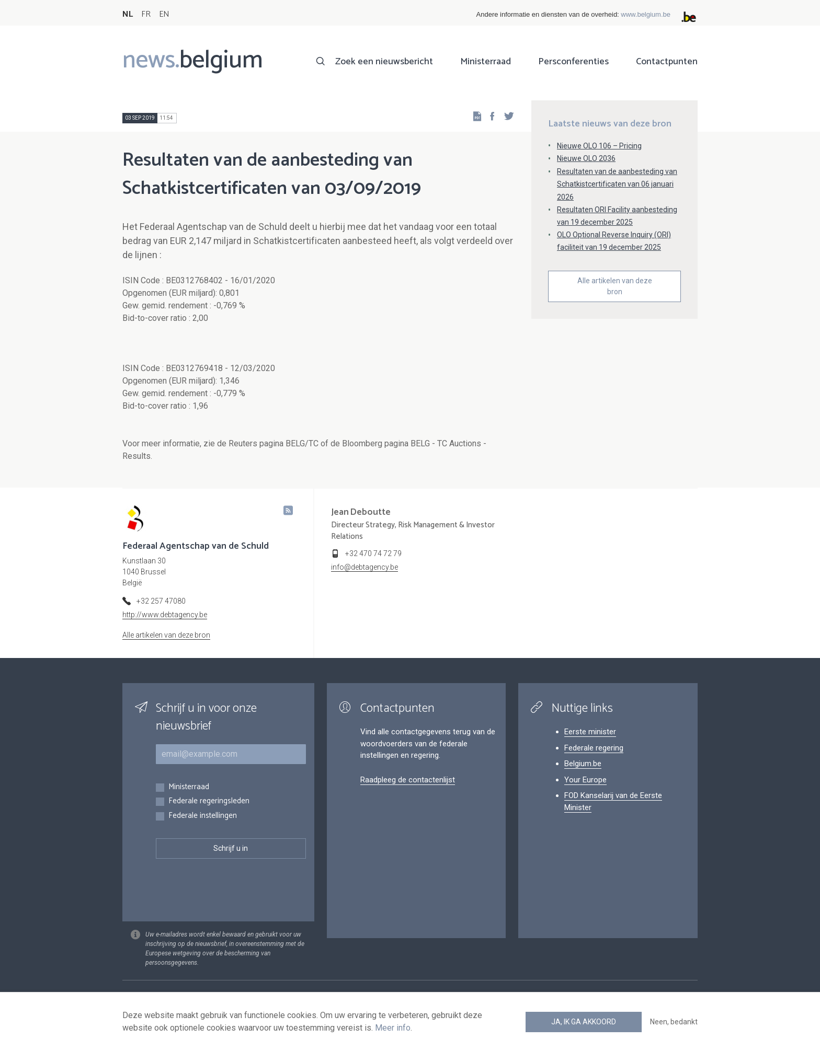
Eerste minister (590, 731)
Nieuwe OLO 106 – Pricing (599, 146)
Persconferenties (573, 62)
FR (146, 14)
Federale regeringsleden (208, 801)
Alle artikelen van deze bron (614, 286)
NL (127, 14)
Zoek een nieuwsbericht (384, 62)
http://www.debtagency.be (164, 614)
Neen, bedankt (674, 1022)
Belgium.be (582, 763)
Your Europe (585, 779)
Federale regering (593, 748)
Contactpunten (667, 62)
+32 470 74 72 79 (373, 553)
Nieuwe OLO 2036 (586, 158)
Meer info (393, 1028)
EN (164, 14)
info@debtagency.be (364, 567)
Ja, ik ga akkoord (583, 1022)
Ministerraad (485, 62)
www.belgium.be (645, 14)
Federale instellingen (202, 816)
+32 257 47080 (161, 601)
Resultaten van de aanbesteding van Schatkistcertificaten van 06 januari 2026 (617, 184)
